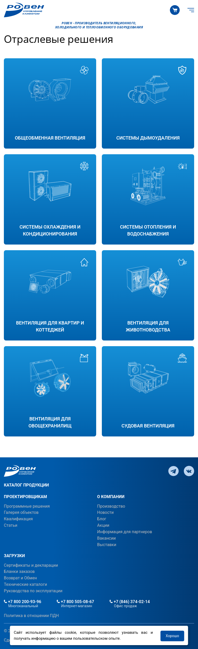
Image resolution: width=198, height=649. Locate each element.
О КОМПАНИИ (111, 496)
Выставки (106, 544)
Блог (101, 518)
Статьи (10, 525)
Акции (103, 525)
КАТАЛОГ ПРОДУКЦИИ (26, 485)
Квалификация (18, 518)
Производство (111, 506)
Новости (105, 512)
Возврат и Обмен (20, 577)
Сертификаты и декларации (31, 565)
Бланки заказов (19, 571)
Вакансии (106, 538)
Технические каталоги (25, 584)
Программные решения (27, 506)
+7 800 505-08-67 (75, 601)
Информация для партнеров (124, 531)
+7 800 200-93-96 (22, 601)
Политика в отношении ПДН (31, 615)
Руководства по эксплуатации (33, 590)
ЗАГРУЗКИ (14, 555)
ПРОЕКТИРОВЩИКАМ (25, 496)
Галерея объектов (21, 512)
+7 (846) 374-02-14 (130, 601)
